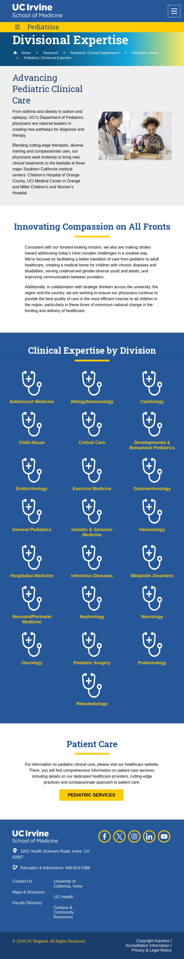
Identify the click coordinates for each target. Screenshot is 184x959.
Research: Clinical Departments (95, 53)
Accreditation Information (147, 945)
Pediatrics (43, 27)
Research (50, 53)
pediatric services (91, 795)
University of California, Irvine (68, 883)
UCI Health (63, 897)
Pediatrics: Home (145, 53)
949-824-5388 (77, 868)
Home (22, 53)
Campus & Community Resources (64, 912)
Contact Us (22, 881)
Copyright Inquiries (153, 941)
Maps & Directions (28, 892)
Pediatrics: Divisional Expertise (47, 58)
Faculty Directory (27, 903)
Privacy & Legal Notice (152, 950)
